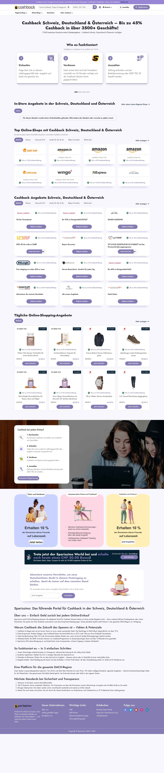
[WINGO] (65, 217)
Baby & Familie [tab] (74, 180)
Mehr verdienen (66, 13)
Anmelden (124, 7)
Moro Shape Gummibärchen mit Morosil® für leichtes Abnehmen (65, 438)
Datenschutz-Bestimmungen (78, 757)
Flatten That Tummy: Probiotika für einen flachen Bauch (31, 394)
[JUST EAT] (30, 194)
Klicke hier (124, 2)
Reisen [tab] (28, 180)
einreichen (68, 636)
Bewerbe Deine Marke (104, 751)
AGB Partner (73, 754)
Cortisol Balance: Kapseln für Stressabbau (65, 394)
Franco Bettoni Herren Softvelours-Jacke (99, 394)
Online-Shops (36, 13)
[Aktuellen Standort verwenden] (95, 7)
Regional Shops (20, 13)
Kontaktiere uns (47, 757)
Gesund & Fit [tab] (40, 180)
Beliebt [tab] (18, 180)
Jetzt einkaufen (30, 404)
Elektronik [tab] (88, 180)
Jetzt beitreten (127, 596)
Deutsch (106, 7)
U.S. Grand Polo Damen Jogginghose (133, 437)
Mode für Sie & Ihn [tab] (56, 180)
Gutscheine (50, 13)
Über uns (45, 751)
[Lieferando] (30, 217)
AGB (70, 751)
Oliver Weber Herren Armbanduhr (99, 437)
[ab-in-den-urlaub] (134, 217)
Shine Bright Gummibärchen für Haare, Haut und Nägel (31, 438)
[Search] (54, 7)
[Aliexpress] (99, 217)
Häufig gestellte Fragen (50, 754)
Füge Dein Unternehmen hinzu (107, 754)
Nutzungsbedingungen (77, 760)
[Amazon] (65, 194)
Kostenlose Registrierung (28, 519)
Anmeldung (133, 601)
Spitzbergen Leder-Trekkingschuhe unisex (133, 394)
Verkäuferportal (102, 757)
